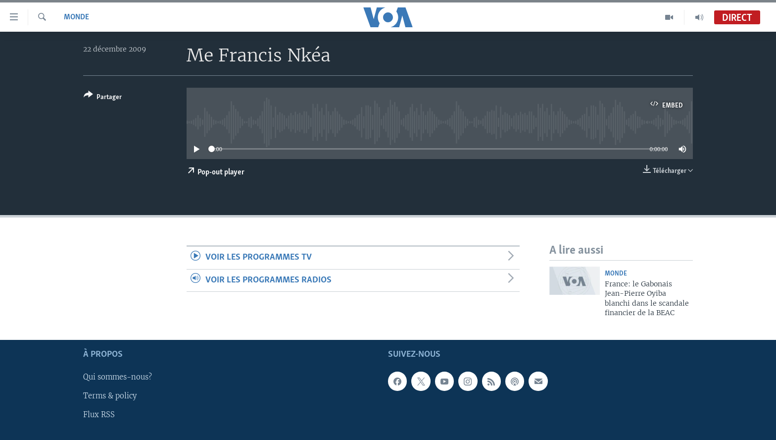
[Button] (103, 98)
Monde (76, 17)
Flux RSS (99, 414)
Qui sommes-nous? (117, 377)
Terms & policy (110, 395)
